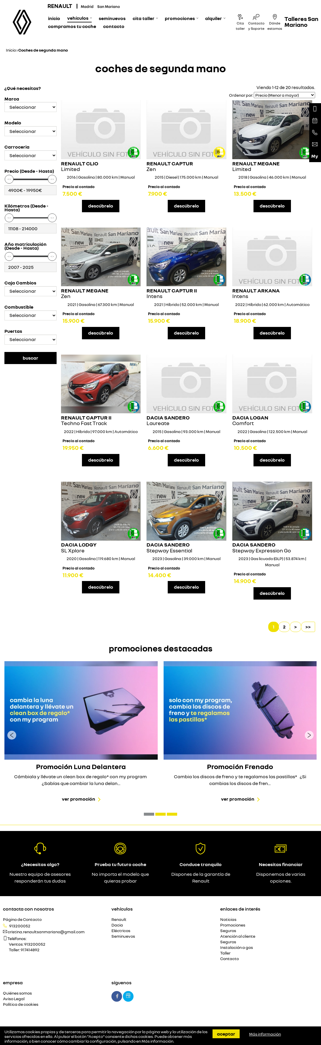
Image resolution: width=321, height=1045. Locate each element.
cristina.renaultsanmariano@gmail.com (46, 931)
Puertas (13, 331)
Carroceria (16, 147)
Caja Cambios (20, 283)
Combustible (18, 307)
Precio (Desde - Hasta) (29, 171)
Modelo (12, 123)
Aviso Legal (13, 999)
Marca (11, 99)
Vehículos (77, 18)
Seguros (228, 931)
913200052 (19, 926)
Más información (157, 1041)
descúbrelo (100, 206)
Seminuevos (112, 18)
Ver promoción (78, 799)
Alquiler (213, 18)
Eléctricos (120, 931)
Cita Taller (143, 18)
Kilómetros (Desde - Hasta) (26, 208)
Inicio (54, 18)
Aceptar (226, 1034)
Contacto (113, 26)
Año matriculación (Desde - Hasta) (25, 246)
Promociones (180, 18)
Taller (225, 953)
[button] (149, 814)
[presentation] (11, 735)
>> (308, 627)
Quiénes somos (17, 993)
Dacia (117, 925)
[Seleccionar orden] (284, 95)
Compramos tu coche (72, 26)
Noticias (228, 919)
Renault (118, 919)
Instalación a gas (236, 947)
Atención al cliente (237, 936)
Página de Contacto (22, 919)
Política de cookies (20, 1004)
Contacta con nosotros (28, 909)
